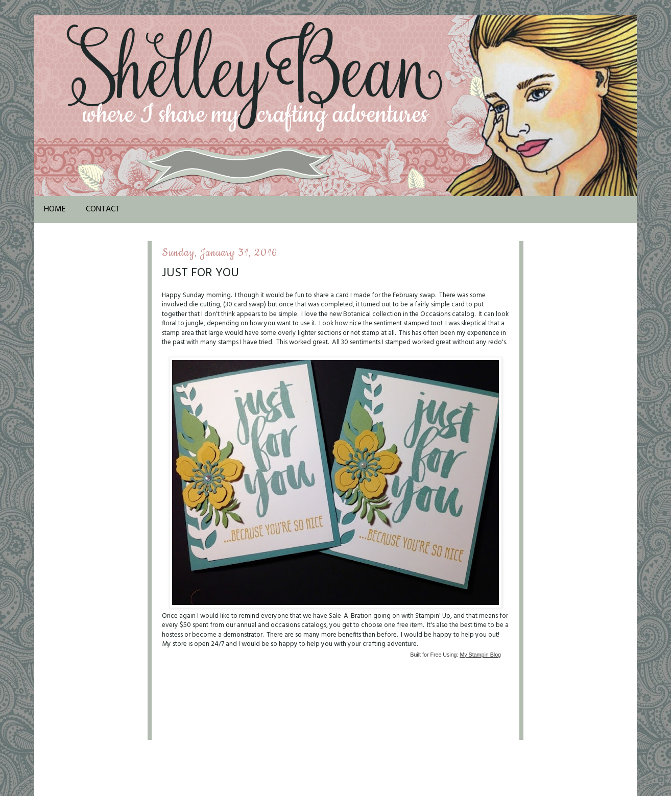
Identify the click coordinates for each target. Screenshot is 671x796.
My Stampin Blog (480, 655)
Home (55, 209)
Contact (103, 209)
